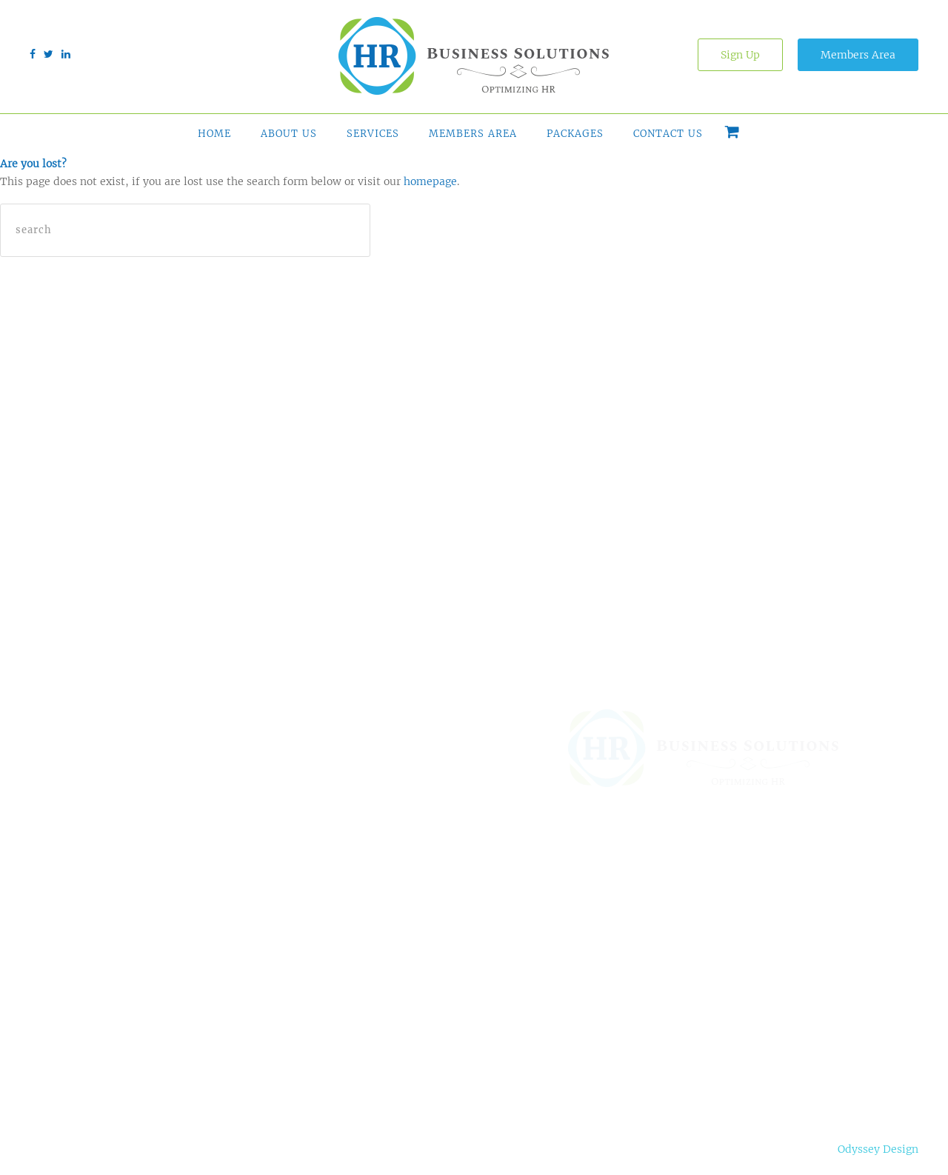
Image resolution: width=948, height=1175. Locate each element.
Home (214, 133)
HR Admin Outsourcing (378, 982)
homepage (430, 181)
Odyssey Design (878, 1149)
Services (373, 133)
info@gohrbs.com (732, 1033)
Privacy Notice (187, 1149)
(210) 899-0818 (726, 970)
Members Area (858, 54)
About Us (289, 133)
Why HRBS (512, 930)
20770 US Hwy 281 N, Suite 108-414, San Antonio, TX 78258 (774, 900)
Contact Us (668, 133)
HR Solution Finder (398, 900)
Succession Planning (401, 1048)
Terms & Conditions (81, 1149)
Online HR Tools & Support (396, 937)
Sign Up (740, 54)
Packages (575, 133)
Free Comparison (531, 989)
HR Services (376, 1018)
